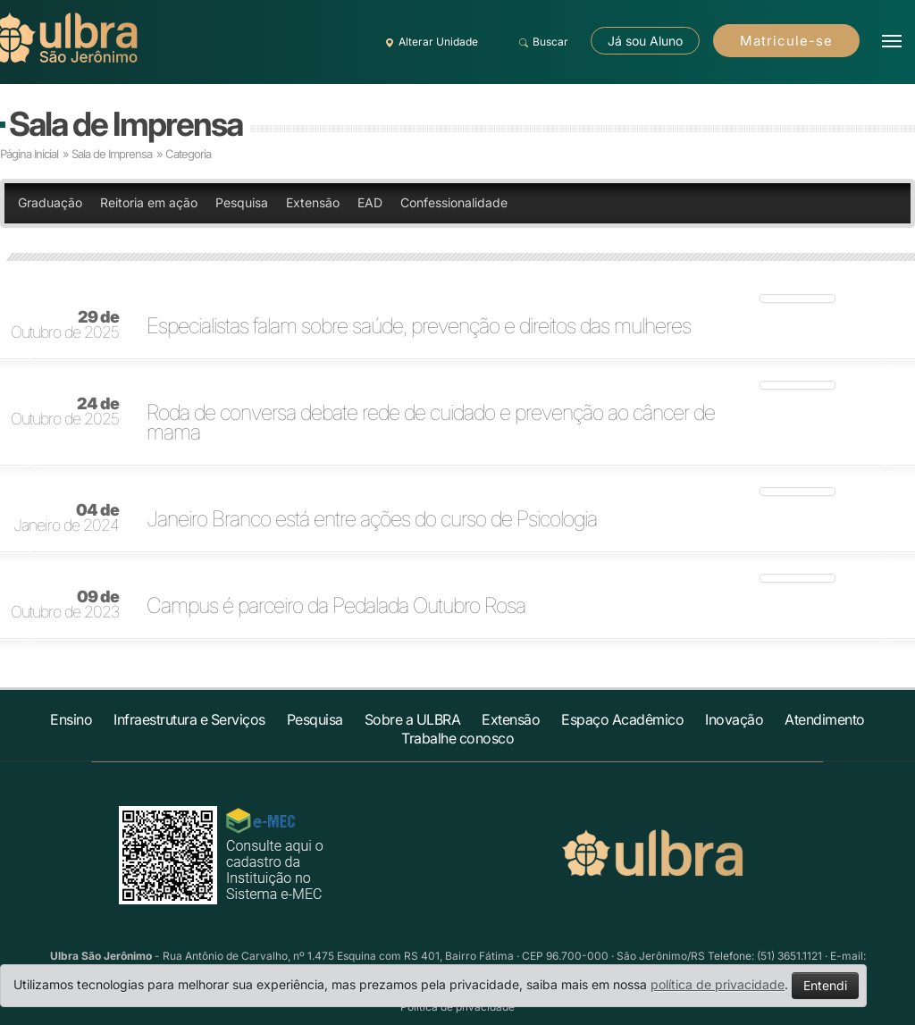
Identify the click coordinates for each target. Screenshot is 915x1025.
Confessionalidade (454, 202)
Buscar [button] (541, 42)
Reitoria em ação (148, 202)
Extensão (313, 202)
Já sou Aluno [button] (645, 40)
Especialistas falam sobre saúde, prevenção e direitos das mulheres (419, 326)
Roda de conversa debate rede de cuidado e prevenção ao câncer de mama (431, 422)
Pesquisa (241, 202)
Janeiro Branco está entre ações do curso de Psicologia (372, 519)
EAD (369, 202)
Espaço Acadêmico (622, 719)
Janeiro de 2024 (66, 518)
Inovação (734, 719)
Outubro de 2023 (65, 605)
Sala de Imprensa (125, 124)
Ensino (71, 719)
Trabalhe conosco (457, 738)
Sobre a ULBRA (413, 719)
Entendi (825, 985)
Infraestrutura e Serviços (189, 719)
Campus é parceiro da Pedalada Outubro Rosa (336, 606)
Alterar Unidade (429, 42)
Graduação (50, 202)
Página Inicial (29, 154)
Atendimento (825, 719)
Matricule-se (786, 40)
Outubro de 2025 (65, 325)
